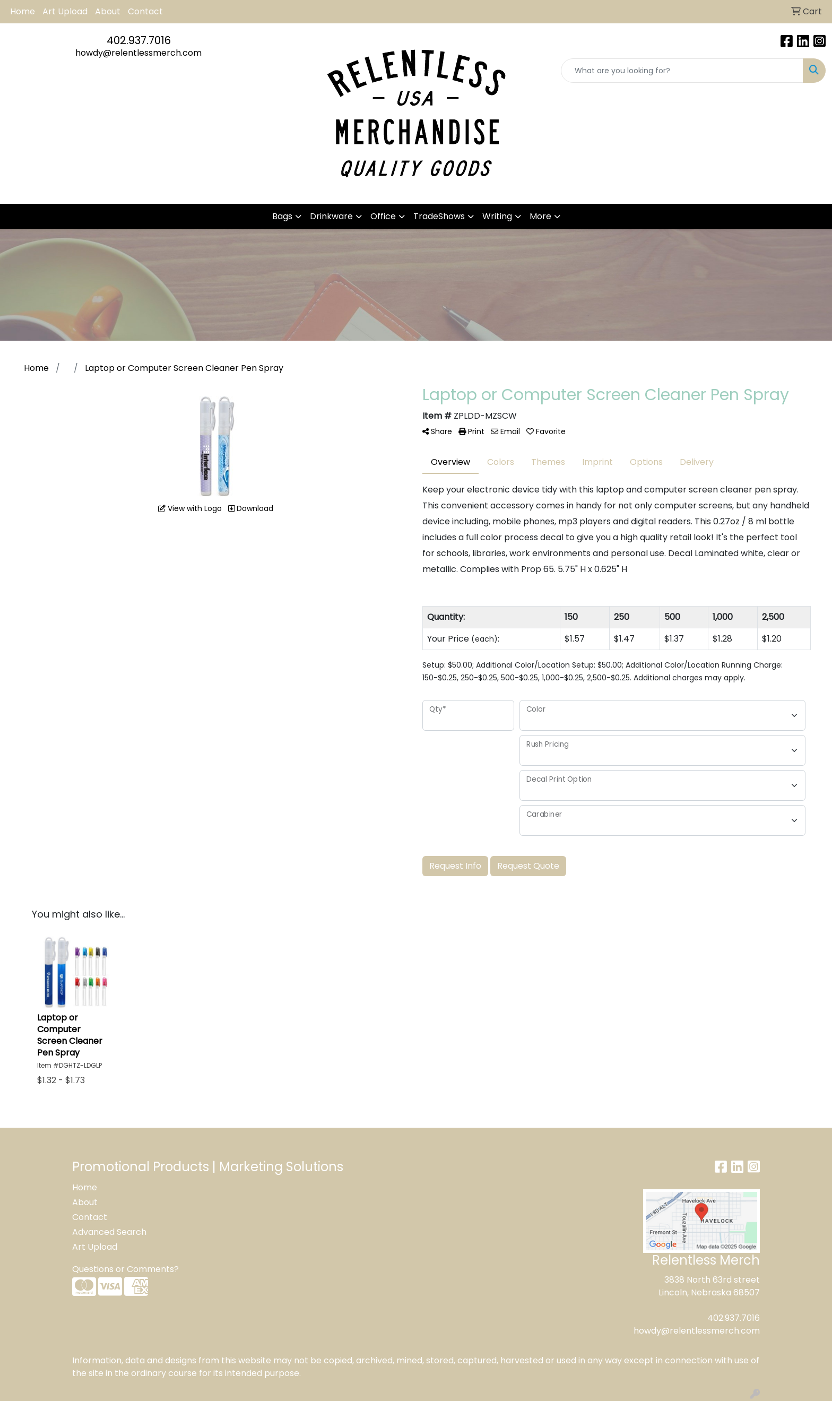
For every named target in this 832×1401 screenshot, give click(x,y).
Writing (497, 216)
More (540, 216)
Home (22, 11)
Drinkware (331, 216)
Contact (145, 11)
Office (383, 216)
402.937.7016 (139, 40)
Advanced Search (109, 1232)
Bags (282, 216)
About (107, 11)
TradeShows (439, 216)
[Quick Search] (682, 70)
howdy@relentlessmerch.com (138, 53)
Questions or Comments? (125, 1269)
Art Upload (65, 11)
